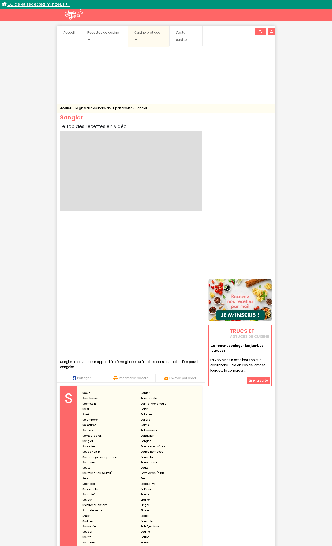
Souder (87, 394)
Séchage (88, 346)
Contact (110, 529)
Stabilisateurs (150, 415)
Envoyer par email (180, 240)
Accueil (69, 32)
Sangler (141, 108)
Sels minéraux (92, 356)
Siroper (146, 373)
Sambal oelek (91, 298)
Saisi (85, 271)
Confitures (176, 488)
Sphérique (89, 415)
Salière (145, 282)
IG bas (199, 492)
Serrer (145, 356)
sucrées (192, 496)
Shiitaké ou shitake (95, 367)
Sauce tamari (150, 319)
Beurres (117, 488)
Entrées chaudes (127, 492)
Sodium (87, 383)
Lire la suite (258, 360)
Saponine (89, 308)
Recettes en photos (147, 479)
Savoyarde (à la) (152, 335)
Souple (145, 405)
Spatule (146, 410)
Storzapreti (148, 431)
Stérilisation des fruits (96, 420)
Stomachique (91, 431)
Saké (85, 276)
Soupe (145, 399)
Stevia (86, 426)
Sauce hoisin (91, 314)
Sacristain (89, 266)
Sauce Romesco (152, 314)
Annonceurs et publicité (82, 529)
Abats (72, 488)
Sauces (142, 496)
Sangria (146, 303)
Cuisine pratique (147, 35)
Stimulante (148, 426)
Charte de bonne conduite (231, 529)
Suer (85, 447)
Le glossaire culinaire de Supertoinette (104, 108)
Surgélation (90, 452)
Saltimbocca (149, 293)
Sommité (147, 383)
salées (125, 496)
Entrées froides (156, 492)
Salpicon (88, 293)
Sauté (86, 330)
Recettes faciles (108, 479)
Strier (86, 437)
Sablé (86, 255)
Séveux (87, 362)
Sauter (145, 330)
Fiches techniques (188, 479)
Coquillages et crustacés (229, 488)
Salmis (145, 287)
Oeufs (234, 492)
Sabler (145, 255)
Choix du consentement (215, 533)
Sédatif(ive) (149, 346)
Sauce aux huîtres (153, 308)
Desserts (71, 492)
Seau (86, 341)
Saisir (144, 271)
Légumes (217, 492)
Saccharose (90, 261)
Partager (82, 240)
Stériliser (146, 420)
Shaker (145, 362)
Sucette (146, 442)
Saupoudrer (149, 324)
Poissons (107, 496)
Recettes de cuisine (103, 35)
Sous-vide (89, 410)
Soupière (88, 405)
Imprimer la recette (130, 240)
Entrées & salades (96, 492)
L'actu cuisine (181, 36)
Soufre (86, 399)
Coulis (258, 488)
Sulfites (145, 447)
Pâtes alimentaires (81, 496)
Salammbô (90, 282)
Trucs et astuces (225, 479)
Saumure (88, 324)
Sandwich (147, 298)
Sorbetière (89, 388)
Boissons (136, 488)
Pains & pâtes (255, 492)
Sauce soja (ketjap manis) (100, 319)
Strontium (147, 437)
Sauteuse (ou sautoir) (97, 335)
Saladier (146, 276)
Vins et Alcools (234, 496)
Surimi (145, 452)
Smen (86, 378)
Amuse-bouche (94, 488)
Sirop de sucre (92, 373)
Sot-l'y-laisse (150, 388)
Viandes (211, 496)
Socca (145, 378)
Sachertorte (149, 261)
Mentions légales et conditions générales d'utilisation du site (164, 529)
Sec (143, 341)
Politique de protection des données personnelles (157, 533)
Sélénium (147, 351)
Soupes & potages (167, 496)
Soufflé (145, 394)
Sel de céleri (91, 351)
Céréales (155, 488)
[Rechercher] (260, 31)
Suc (84, 442)
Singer (145, 367)
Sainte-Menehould (153, 266)
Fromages (181, 492)
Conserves (197, 488)
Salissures (89, 287)
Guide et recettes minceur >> (38, 4)
